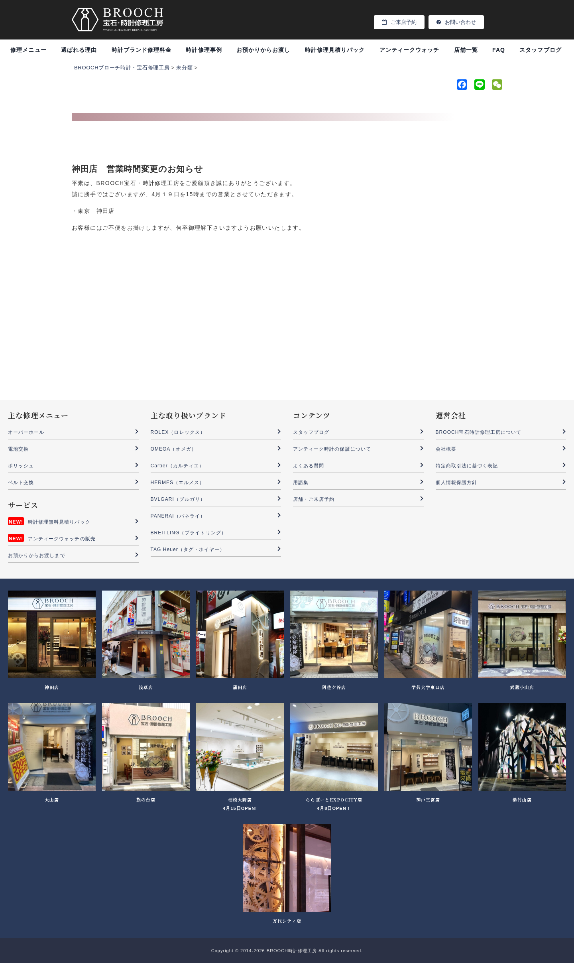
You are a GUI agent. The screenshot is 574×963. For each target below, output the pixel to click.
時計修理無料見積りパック (59, 522)
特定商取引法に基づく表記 (467, 466)
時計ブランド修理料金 (142, 50)
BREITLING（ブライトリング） (188, 533)
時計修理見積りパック (335, 50)
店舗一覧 (466, 50)
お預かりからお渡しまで (36, 555)
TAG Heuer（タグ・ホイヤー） (188, 549)
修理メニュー (28, 50)
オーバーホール (26, 432)
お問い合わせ (456, 22)
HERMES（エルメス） (178, 482)
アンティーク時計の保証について (332, 449)
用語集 (301, 482)
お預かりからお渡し (263, 50)
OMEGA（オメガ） (174, 449)
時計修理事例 (204, 50)
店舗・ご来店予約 (313, 499)
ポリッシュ (21, 466)
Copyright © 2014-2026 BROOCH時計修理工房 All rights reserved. (287, 950)
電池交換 (18, 449)
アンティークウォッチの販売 (62, 539)
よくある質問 (308, 466)
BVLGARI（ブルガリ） (178, 499)
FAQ (498, 50)
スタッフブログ (540, 50)
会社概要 (446, 449)
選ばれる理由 (79, 50)
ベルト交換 (21, 482)
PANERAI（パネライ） (178, 516)
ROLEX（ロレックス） (178, 432)
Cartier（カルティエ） (177, 466)
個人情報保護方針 (456, 482)
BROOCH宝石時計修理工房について (479, 432)
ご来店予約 (399, 22)
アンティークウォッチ (409, 50)
